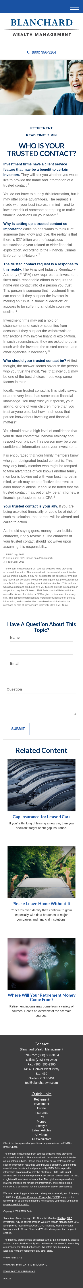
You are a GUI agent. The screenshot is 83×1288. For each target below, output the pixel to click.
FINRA (61, 1218)
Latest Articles (41, 1130)
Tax (41, 1117)
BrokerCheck (10, 1147)
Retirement (41, 1099)
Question (14, 689)
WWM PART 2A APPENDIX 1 (19, 1271)
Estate (41, 1108)
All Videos (41, 1134)
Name (15, 637)
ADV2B (7, 1278)
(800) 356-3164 (41, 52)
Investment (41, 1104)
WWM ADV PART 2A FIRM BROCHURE (25, 1264)
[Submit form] (18, 729)
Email (14, 663)
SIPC (69, 1218)
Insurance (41, 1112)
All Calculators (41, 1139)
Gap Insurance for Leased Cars (41, 816)
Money (41, 1121)
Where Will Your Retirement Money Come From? (41, 997)
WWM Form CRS (12, 1257)
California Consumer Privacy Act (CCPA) (38, 1197)
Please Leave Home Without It (41, 903)
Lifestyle (41, 1126)
